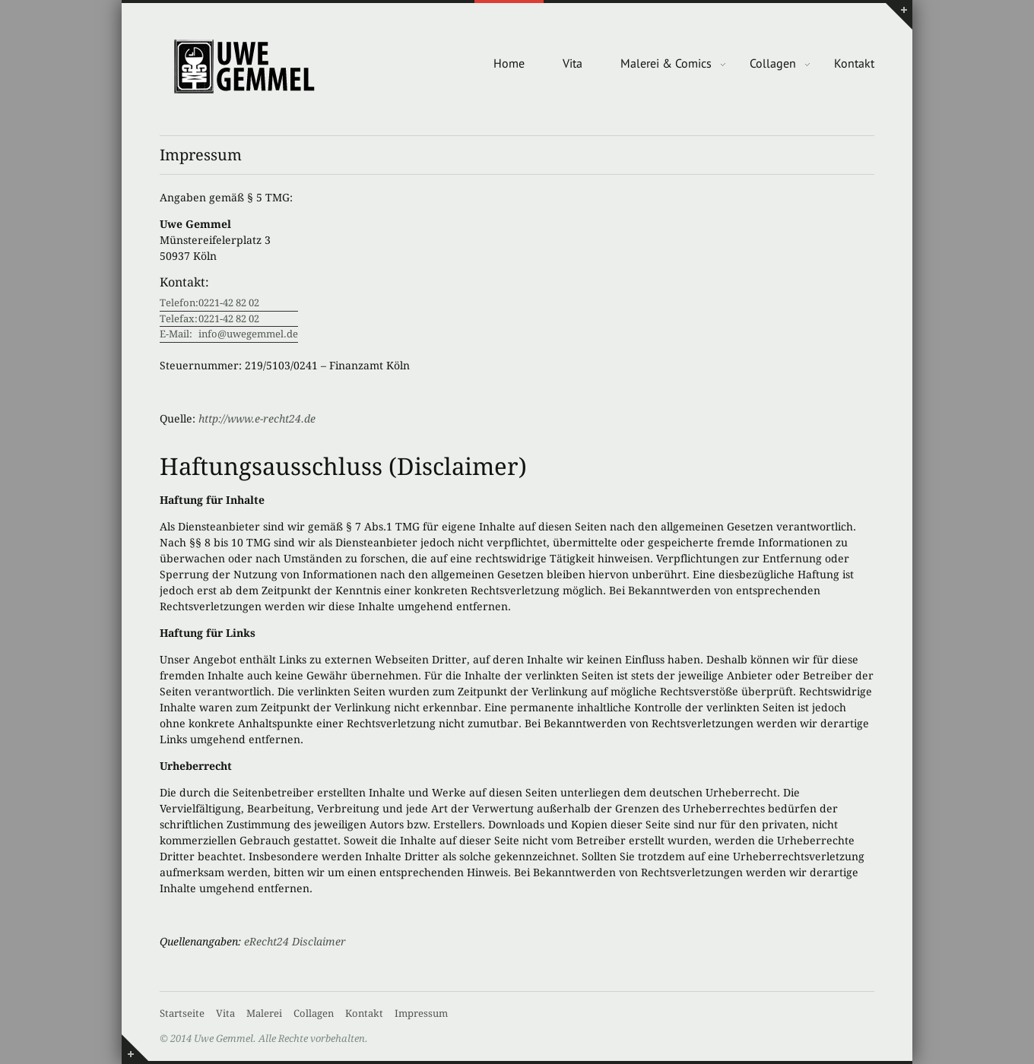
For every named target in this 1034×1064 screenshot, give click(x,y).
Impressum (421, 1013)
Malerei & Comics (666, 63)
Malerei (264, 1013)
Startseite (182, 1013)
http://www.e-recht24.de (257, 419)
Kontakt (854, 63)
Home (509, 63)
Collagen (773, 63)
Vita (572, 63)
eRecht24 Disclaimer (295, 942)
